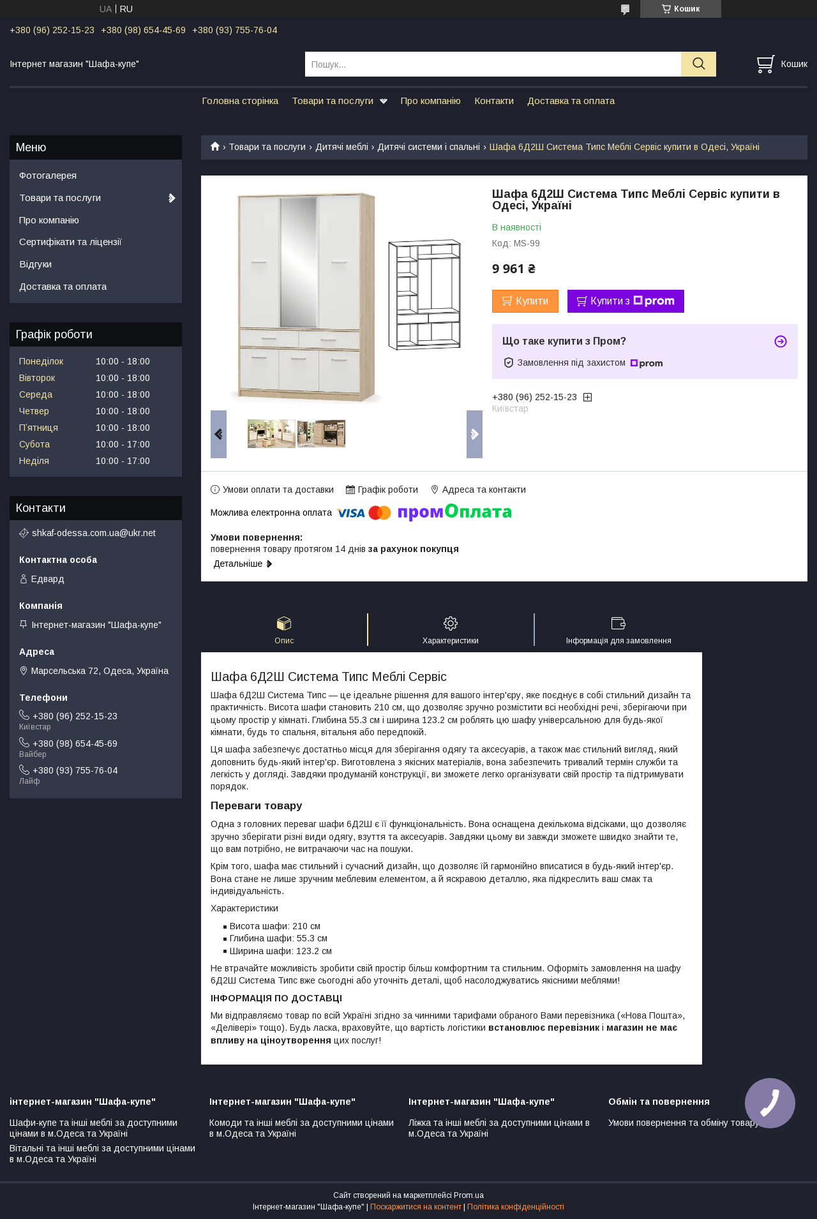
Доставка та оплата (571, 100)
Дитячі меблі (341, 147)
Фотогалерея (48, 175)
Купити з (632, 301)
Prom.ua (469, 1195)
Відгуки (35, 263)
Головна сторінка (240, 100)
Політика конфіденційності (515, 1206)
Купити (532, 300)
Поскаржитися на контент (415, 1206)
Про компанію (431, 100)
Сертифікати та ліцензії (70, 241)
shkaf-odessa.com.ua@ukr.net (94, 533)
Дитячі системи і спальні (428, 147)
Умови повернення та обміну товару (684, 1123)
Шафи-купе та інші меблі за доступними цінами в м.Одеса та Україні (93, 1128)
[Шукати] (698, 64)
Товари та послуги (332, 100)
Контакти (494, 100)
